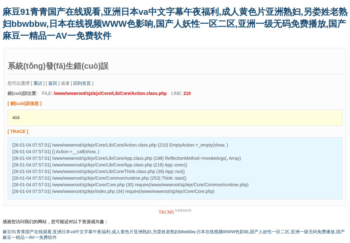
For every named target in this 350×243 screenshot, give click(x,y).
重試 (37, 83)
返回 (52, 83)
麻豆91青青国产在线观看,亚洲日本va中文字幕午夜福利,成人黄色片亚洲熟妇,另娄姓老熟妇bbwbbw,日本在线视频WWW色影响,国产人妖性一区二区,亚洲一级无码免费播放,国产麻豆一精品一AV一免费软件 (175, 24)
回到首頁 (82, 83)
